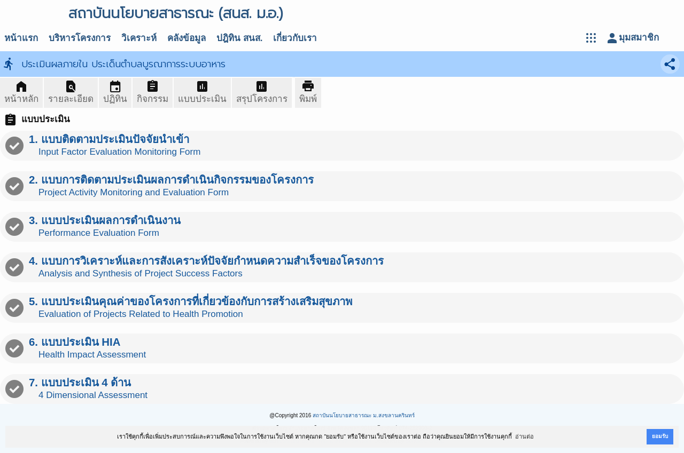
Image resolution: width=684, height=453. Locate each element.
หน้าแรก (21, 38)
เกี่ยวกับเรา (295, 38)
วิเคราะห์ (139, 38)
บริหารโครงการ (80, 38)
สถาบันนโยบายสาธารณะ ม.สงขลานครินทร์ (364, 415)
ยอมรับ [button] (660, 436)
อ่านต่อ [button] (524, 436)
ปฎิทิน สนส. (239, 38)
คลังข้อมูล (186, 38)
